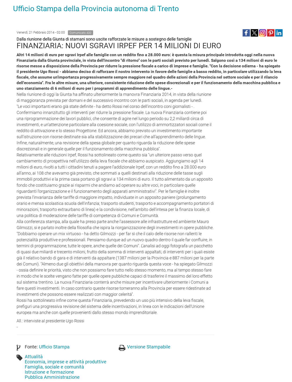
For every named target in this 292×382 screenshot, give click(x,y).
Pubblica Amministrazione (52, 377)
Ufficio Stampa (54, 347)
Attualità (34, 356)
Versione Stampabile (148, 347)
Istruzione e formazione (49, 372)
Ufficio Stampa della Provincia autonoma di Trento (96, 8)
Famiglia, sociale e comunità (54, 367)
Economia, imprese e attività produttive (65, 362)
